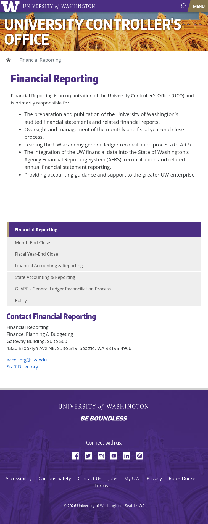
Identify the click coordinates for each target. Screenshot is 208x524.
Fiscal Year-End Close (36, 254)
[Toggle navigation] (199, 6)
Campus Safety (54, 478)
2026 (71, 505)
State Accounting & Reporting (45, 277)
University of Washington (11, 6)
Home (7, 60)
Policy (21, 300)
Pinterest (142, 455)
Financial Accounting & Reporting (49, 266)
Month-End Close (32, 243)
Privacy (154, 478)
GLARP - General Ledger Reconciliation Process (63, 289)
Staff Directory (22, 366)
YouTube (116, 455)
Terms (101, 485)
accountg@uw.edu (27, 360)
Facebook (77, 455)
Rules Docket (183, 478)
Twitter (90, 455)
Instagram (103, 455)
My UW (132, 478)
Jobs (112, 478)
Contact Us (89, 478)
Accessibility (19, 478)
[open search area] (183, 6)
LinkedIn (129, 455)
